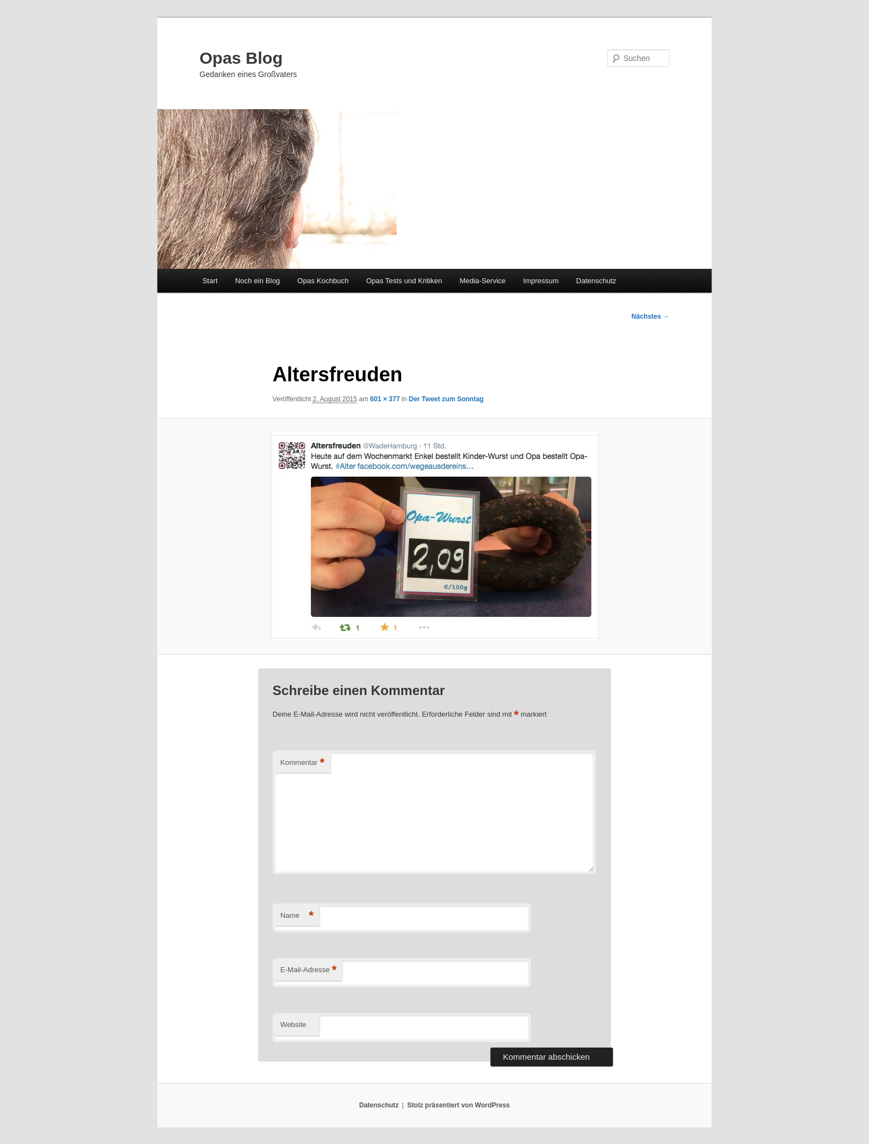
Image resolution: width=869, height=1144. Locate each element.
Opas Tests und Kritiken (404, 281)
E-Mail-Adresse (308, 970)
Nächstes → (650, 316)
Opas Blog (241, 58)
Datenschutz (596, 281)
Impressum (541, 281)
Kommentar (302, 763)
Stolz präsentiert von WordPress (458, 1105)
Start (209, 281)
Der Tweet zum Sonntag (446, 399)
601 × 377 (385, 399)
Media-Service (482, 281)
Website (293, 1024)
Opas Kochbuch (323, 281)
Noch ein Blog (257, 281)
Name (297, 916)
